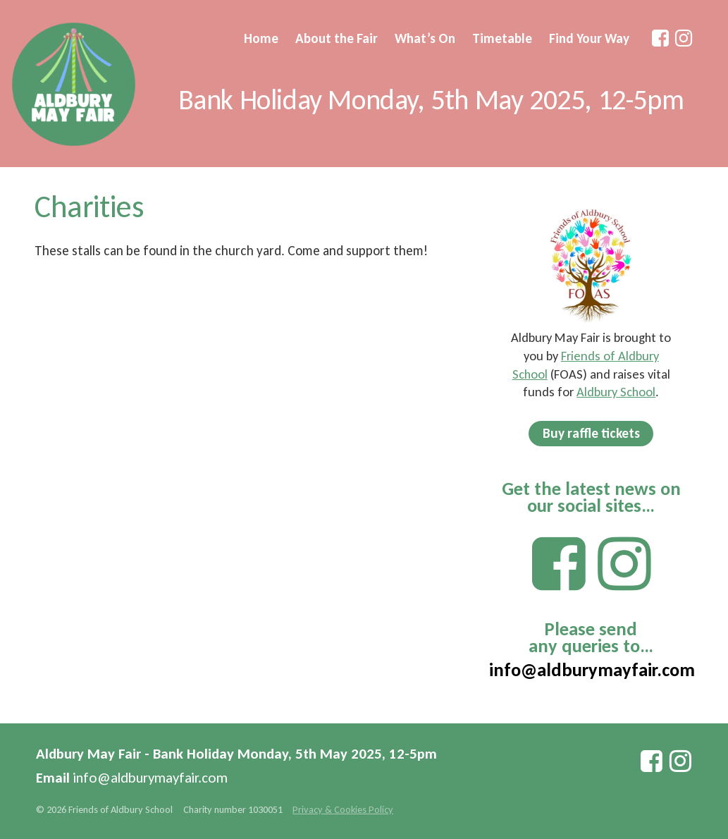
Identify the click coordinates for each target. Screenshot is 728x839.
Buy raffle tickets (591, 433)
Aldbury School (615, 392)
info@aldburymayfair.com (592, 670)
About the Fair (336, 38)
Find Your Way (589, 38)
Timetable (502, 38)
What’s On (425, 38)
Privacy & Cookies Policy (342, 809)
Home (261, 38)
